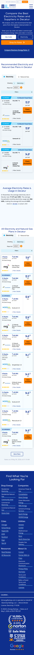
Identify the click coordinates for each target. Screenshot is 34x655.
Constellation (23, 494)
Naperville (5, 531)
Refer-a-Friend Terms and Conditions (23, 582)
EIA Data (15, 204)
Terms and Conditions (22, 576)
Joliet (3, 534)
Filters (16, 92)
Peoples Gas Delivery (23, 543)
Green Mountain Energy (24, 501)
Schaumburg (6, 528)
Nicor (20, 536)
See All (4, 543)
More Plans (17, 454)
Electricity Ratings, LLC (9, 603)
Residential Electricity (5, 490)
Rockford (5, 537)
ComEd (21, 528)
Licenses (21, 588)
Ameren (21, 525)
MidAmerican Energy (23, 532)
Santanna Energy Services (24, 510)
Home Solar (6, 513)
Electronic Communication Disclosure (24, 563)
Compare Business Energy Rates (17, 50)
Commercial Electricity (6, 504)
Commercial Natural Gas (8, 509)
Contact (21, 552)
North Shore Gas (24, 539)
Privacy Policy (23, 569)
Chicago (4, 525)
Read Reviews (6, 552)
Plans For (10, 87)
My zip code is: (11, 2)
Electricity (20, 83)
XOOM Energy (23, 517)
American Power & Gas (25, 490)
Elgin (3, 540)
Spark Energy (23, 514)
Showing (9, 83)
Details (16, 118)
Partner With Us (24, 555)
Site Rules (22, 572)
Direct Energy (23, 497)
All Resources (6, 555)
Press (20, 558)
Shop (16, 42)
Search (25, 2)
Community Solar (7, 500)
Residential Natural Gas (8, 495)
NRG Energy (23, 506)
